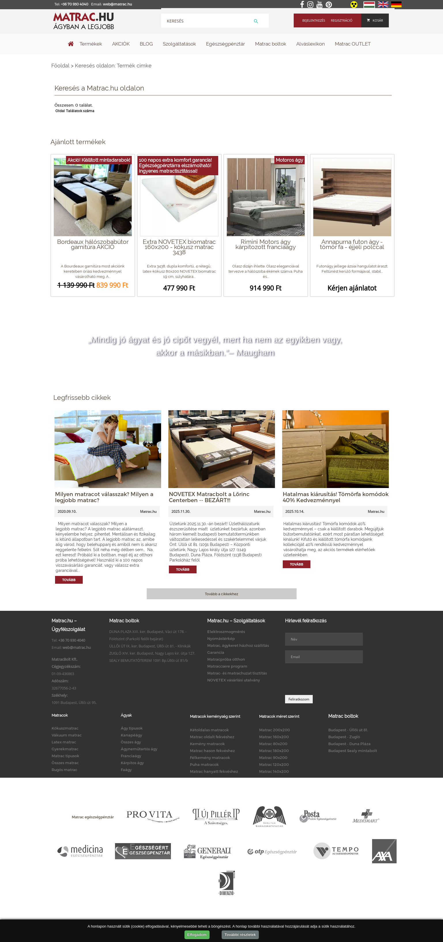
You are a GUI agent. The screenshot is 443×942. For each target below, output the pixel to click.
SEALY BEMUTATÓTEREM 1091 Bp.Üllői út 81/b (148, 660)
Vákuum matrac (67, 735)
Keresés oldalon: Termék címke (113, 66)
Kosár (375, 20)
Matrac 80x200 (273, 743)
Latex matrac (64, 742)
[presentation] (329, 679)
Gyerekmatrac (65, 749)
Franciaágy (131, 755)
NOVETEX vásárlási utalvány (233, 680)
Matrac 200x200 (274, 730)
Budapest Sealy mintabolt (352, 750)
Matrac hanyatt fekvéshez (214, 771)
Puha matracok (204, 764)
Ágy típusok (132, 728)
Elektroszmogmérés (226, 631)
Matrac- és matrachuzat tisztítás (237, 673)
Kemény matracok (207, 743)
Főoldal (60, 66)
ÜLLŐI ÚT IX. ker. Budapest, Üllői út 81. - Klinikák (150, 646)
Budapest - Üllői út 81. (348, 730)
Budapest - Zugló (344, 736)
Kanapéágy (131, 735)
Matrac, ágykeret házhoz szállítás (238, 645)
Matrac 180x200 (274, 750)
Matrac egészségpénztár (93, 817)
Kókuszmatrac (65, 728)
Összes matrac (65, 762)
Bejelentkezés (313, 20)
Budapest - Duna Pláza (349, 743)
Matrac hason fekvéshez (212, 750)
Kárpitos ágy (132, 762)
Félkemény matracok (210, 757)
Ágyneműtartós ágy (139, 749)
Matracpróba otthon (226, 659)
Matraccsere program (227, 666)
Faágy (126, 769)
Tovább (69, 580)
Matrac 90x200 (273, 757)
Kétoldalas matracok (209, 730)
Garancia (215, 652)
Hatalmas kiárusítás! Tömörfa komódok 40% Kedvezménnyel (336, 497)
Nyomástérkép (221, 638)
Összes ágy (131, 742)
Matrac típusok (65, 755)
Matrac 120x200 (274, 764)
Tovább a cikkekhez (221, 594)
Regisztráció (341, 20)
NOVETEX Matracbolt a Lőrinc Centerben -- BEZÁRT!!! (209, 497)
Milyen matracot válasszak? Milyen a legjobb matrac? (104, 497)
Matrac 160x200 (274, 736)
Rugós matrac (64, 769)
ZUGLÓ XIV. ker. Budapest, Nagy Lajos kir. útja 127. (152, 653)
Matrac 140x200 (274, 771)
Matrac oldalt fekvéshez (212, 736)
